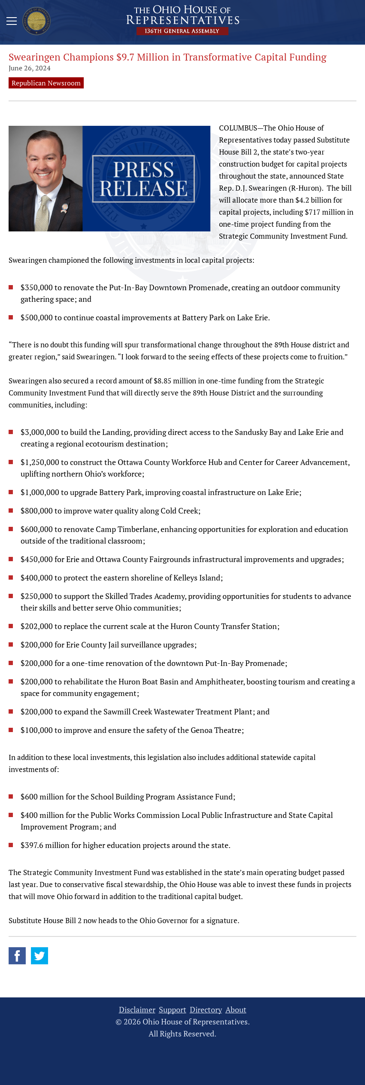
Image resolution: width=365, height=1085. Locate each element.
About (235, 1009)
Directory (206, 1009)
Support (172, 1009)
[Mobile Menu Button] (11, 22)
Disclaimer (137, 1009)
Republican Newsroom (46, 83)
